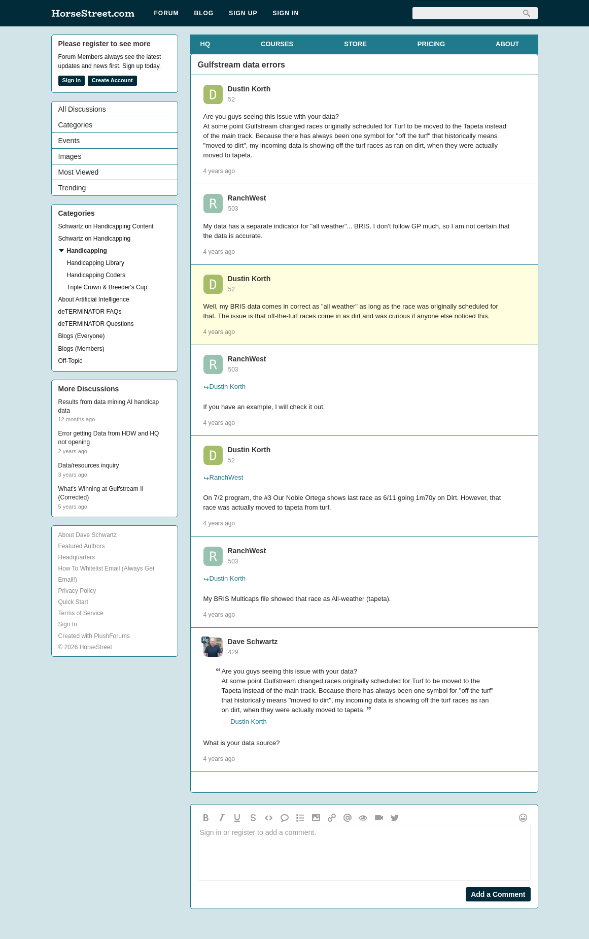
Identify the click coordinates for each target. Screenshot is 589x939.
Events (69, 141)
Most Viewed (78, 172)
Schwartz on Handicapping (94, 238)
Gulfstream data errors (242, 64)
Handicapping (87, 250)
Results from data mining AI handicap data (108, 406)
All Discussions (82, 109)
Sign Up (243, 13)
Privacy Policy (77, 590)
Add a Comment (498, 894)
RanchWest (247, 198)
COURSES (277, 44)
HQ (205, 44)
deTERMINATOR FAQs (90, 311)
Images (70, 156)
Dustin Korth (249, 89)
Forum (166, 13)
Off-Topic (70, 360)
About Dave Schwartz (87, 535)
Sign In (286, 13)
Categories (75, 125)
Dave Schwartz (253, 642)
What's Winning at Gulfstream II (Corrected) (101, 493)
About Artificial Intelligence (93, 299)
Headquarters (76, 557)
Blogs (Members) (81, 348)
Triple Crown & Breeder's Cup (107, 287)
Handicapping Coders (96, 275)
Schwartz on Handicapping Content (106, 226)
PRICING (431, 44)
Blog (204, 13)
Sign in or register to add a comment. (364, 853)
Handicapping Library (95, 262)
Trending (72, 188)
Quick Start (73, 602)
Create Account (112, 80)
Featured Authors (81, 546)
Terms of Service (80, 613)
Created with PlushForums (94, 636)
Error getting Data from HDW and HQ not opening (108, 438)
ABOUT (507, 44)
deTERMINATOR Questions (96, 323)
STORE (355, 44)
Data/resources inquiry (88, 465)
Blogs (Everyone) (81, 336)
